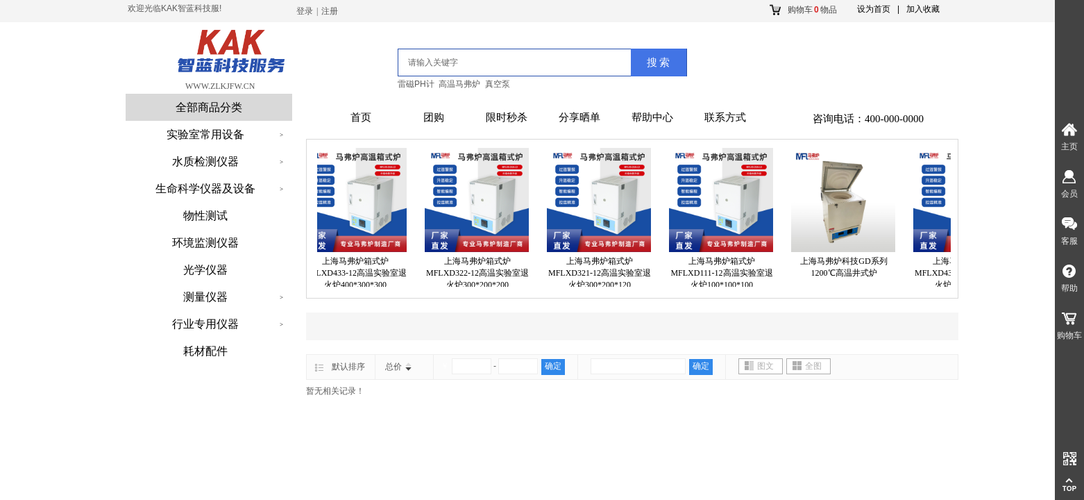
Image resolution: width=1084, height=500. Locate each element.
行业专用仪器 (205, 324)
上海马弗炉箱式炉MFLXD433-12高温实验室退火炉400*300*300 (357, 273)
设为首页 (873, 9)
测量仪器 (205, 297)
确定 (553, 366)
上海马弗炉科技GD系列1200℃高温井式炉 (845, 267)
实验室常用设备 (205, 134)
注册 (329, 11)
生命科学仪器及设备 (205, 188)
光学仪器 (205, 270)
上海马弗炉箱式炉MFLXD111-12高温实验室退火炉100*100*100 (723, 273)
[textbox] (497, 62)
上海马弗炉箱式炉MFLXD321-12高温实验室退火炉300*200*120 (601, 273)
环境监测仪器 (205, 243)
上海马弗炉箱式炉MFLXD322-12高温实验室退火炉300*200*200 (479, 273)
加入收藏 (923, 9)
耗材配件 (205, 351)
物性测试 (205, 216)
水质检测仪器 (205, 161)
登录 (304, 11)
